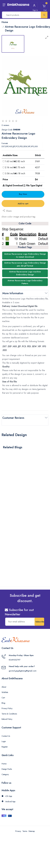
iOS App (7, 796)
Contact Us (6, 736)
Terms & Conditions (9, 713)
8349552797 (14, 659)
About (4, 687)
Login (4, 741)
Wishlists (5, 692)
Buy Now (23, 194)
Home (4, 763)
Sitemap (32, 831)
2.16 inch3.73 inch (15, 167)
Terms (24, 831)
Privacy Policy (7, 708)
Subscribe (39, 621)
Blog (3, 703)
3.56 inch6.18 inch (15, 173)
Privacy (18, 831)
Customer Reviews (13, 418)
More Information (12, 293)
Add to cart (23, 203)
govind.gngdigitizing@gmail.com (22, 670)
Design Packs (7, 769)
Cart (3, 697)
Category (5, 774)
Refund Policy (7, 719)
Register (5, 746)
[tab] (13, 44)
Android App (8, 801)
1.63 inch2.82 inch (15, 161)
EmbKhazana (18, 4)
